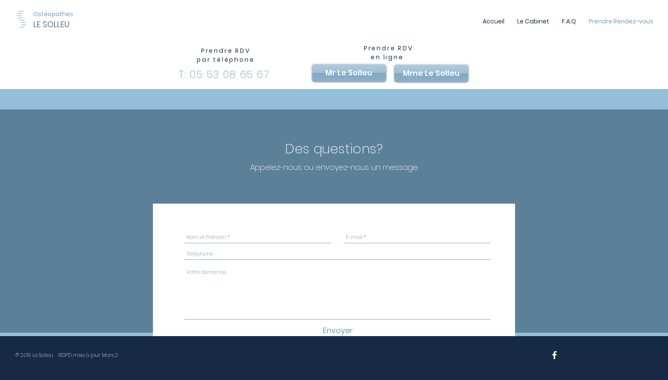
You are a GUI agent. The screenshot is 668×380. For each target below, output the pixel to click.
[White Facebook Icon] (554, 355)
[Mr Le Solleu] (349, 72)
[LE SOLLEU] (72, 24)
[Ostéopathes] (53, 14)
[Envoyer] (337, 330)
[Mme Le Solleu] (431, 73)
